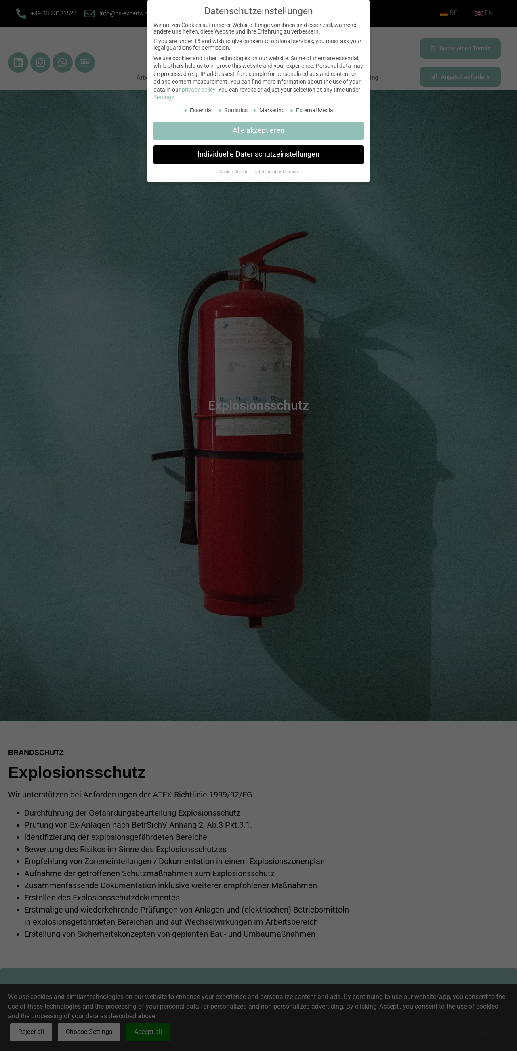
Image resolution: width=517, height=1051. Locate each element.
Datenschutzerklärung (276, 171)
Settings (163, 97)
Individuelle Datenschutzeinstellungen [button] (258, 154)
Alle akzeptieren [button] (258, 130)
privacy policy (198, 89)
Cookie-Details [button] (234, 171)
